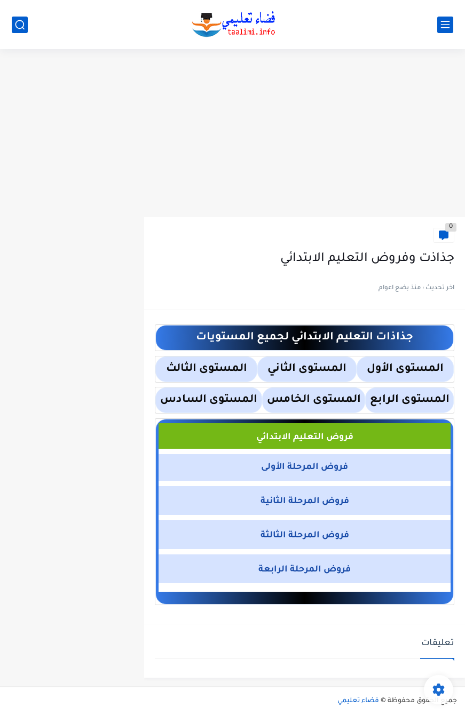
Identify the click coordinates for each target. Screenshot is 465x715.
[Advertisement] (232, 134)
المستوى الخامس (314, 400)
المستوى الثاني (306, 369)
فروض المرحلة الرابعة (304, 570)
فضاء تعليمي (358, 701)
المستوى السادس (208, 400)
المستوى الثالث (206, 369)
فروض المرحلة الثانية (305, 501)
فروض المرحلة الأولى (304, 467)
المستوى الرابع (410, 400)
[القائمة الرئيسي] (445, 25)
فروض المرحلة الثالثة (305, 536)
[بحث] (20, 25)
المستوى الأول (405, 369)
